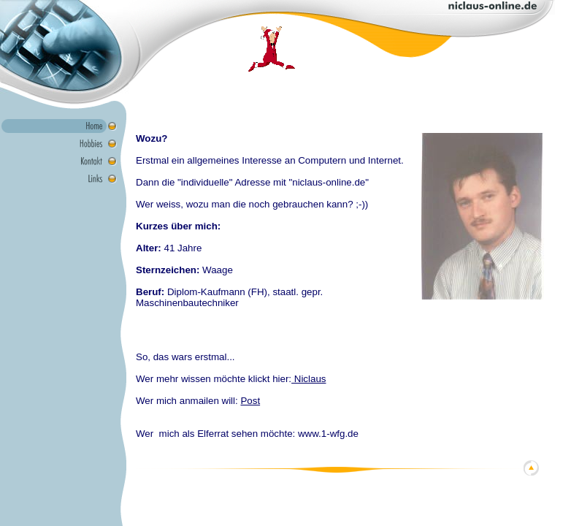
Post (250, 400)
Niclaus (308, 378)
